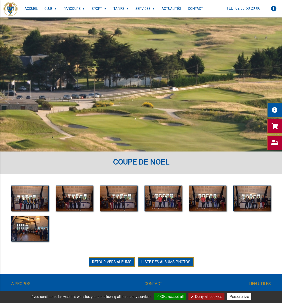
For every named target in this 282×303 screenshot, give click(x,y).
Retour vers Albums (111, 262)
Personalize (239, 297)
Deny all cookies (206, 297)
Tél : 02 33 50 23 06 (243, 8)
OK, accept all (170, 297)
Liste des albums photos (165, 262)
